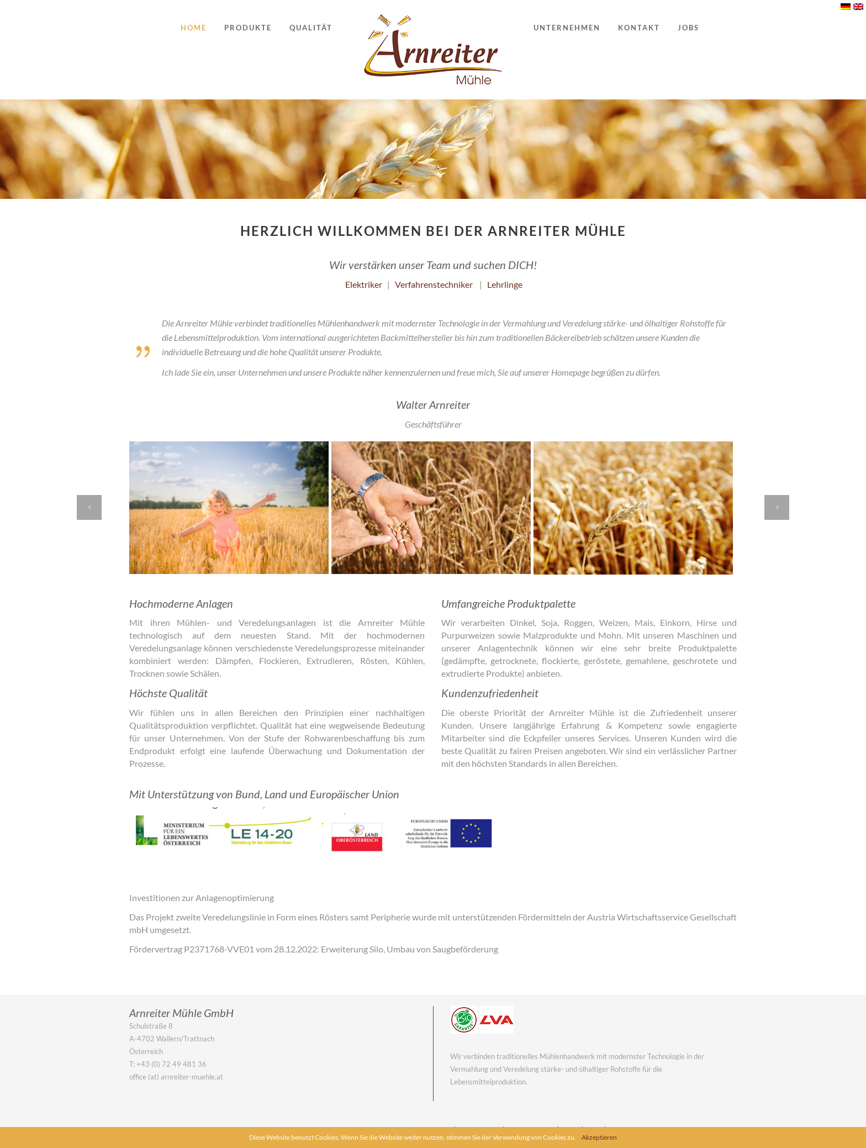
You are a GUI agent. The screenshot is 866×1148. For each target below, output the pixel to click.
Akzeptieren (599, 1137)
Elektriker (363, 284)
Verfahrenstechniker (434, 284)
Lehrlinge (504, 284)
